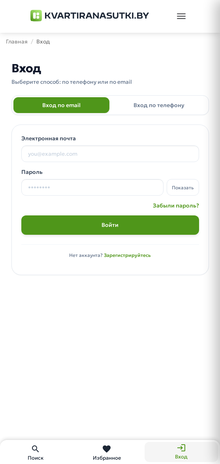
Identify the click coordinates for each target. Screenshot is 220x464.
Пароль (32, 171)
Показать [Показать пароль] (183, 188)
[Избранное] (106, 452)
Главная (17, 41)
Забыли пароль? (176, 205)
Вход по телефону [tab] (159, 105)
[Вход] (181, 452)
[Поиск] (35, 452)
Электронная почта (48, 138)
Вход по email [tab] (61, 105)
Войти (110, 224)
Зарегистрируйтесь (127, 255)
